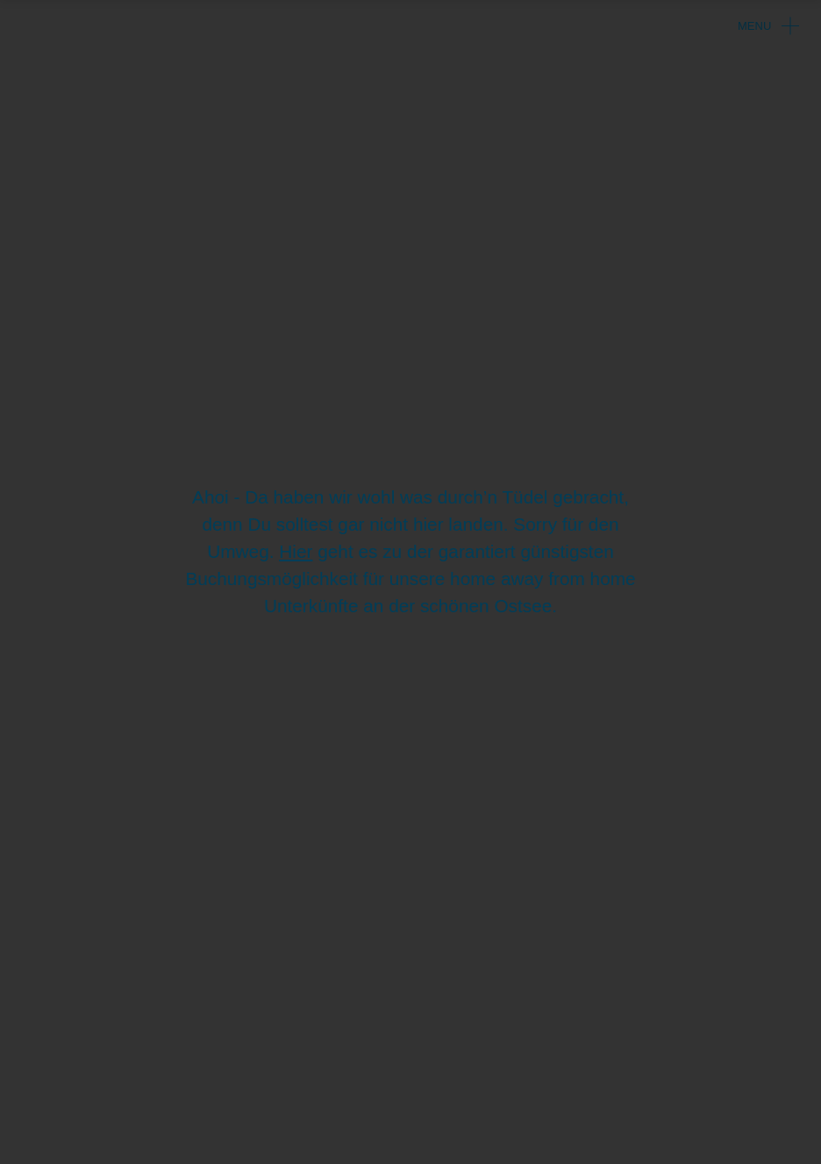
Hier (295, 551)
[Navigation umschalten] (786, 22)
